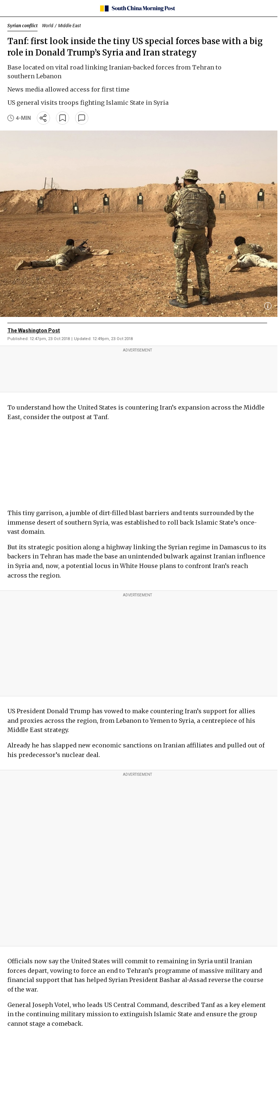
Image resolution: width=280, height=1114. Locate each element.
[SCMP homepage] (137, 8)
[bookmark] (62, 118)
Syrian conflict (22, 25)
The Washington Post (33, 330)
